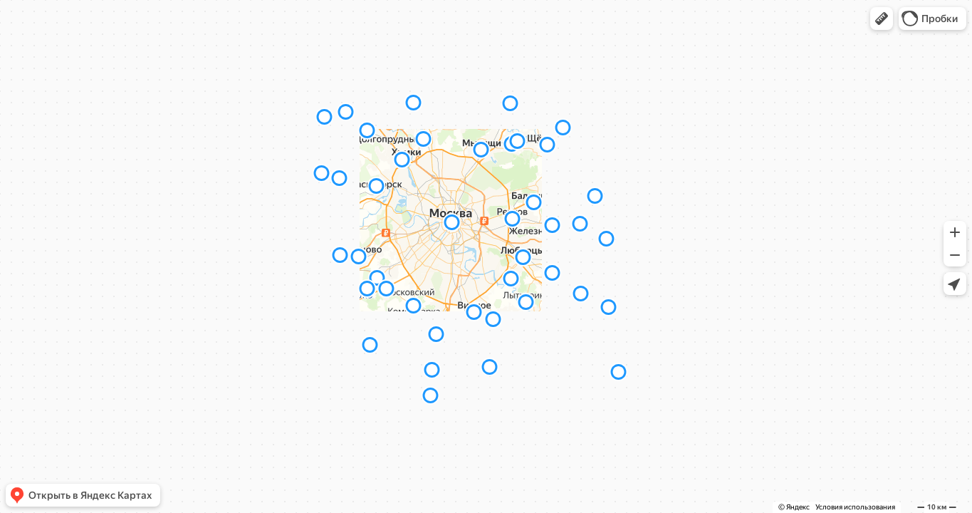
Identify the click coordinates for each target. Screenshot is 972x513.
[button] (881, 18)
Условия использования (855, 507)
